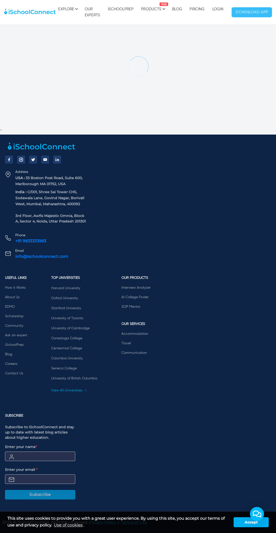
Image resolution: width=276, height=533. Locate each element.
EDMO (10, 306)
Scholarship (14, 316)
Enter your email (21, 469)
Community (14, 326)
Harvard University (65, 288)
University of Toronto (67, 318)
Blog (177, 9)
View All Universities (69, 390)
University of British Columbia (74, 378)
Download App (252, 12)
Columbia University (67, 358)
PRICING (197, 9)
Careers (11, 364)
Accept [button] (251, 522)
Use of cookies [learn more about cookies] (68, 525)
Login (218, 9)
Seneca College (64, 368)
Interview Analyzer (136, 287)
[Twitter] (33, 160)
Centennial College (66, 348)
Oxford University (64, 298)
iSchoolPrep (120, 9)
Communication (134, 353)
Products (151, 7)
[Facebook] (9, 160)
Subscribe (40, 494)
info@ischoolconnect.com (41, 256)
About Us (12, 297)
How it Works (15, 287)
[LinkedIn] (57, 160)
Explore (67, 9)
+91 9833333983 (30, 241)
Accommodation (134, 334)
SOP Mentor (130, 306)
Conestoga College (66, 338)
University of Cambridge (70, 328)
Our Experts (92, 12)
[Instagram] (21, 160)
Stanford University (66, 308)
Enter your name (21, 447)
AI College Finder (135, 297)
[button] (257, 514)
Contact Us (14, 373)
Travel (126, 343)
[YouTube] (45, 160)
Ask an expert (16, 335)
